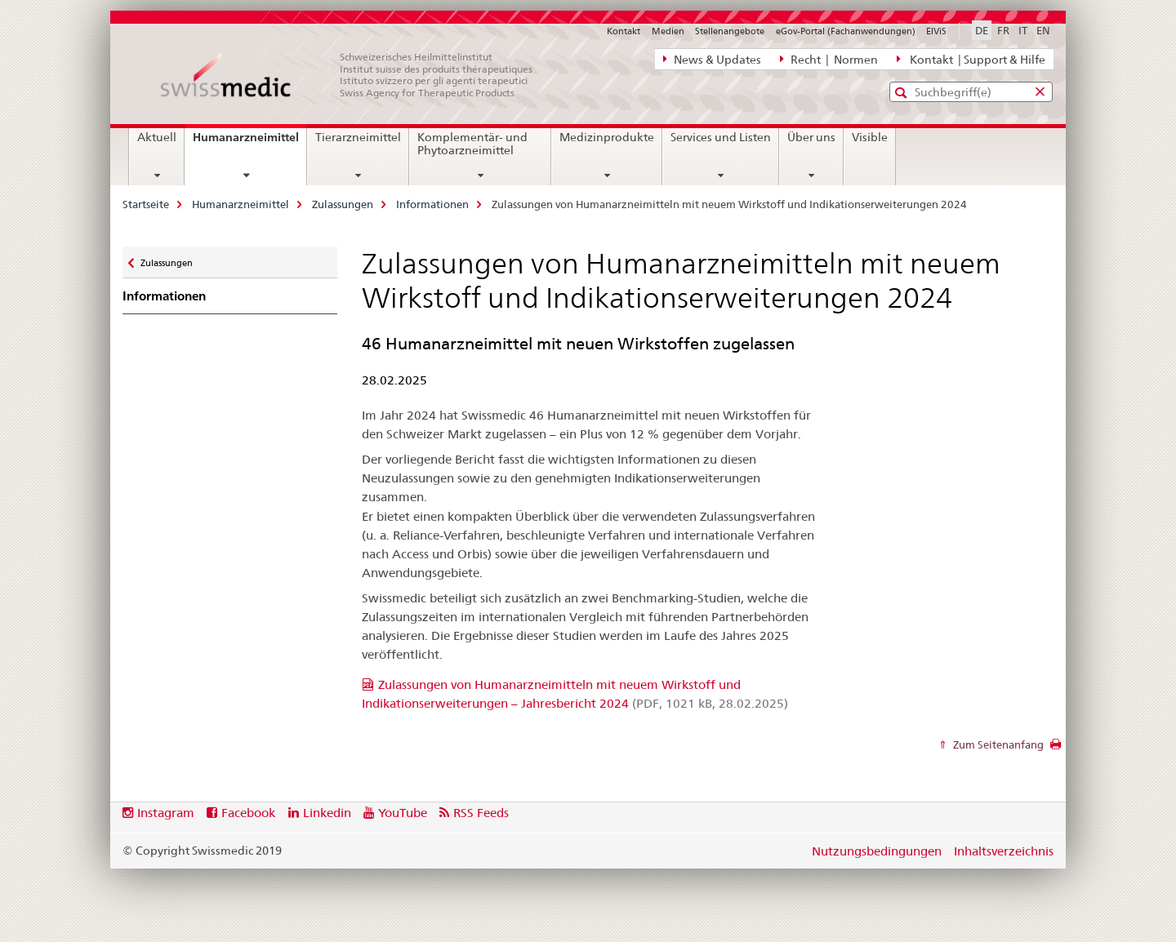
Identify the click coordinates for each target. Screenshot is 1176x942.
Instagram (165, 812)
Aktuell (156, 137)
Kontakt (623, 31)
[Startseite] (355, 75)
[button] (903, 92)
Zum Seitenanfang (997, 744)
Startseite (145, 204)
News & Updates (712, 59)
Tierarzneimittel (358, 137)
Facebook (248, 812)
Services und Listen (720, 137)
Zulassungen (342, 204)
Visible (870, 137)
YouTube (402, 812)
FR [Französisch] (1003, 30)
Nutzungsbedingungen (877, 851)
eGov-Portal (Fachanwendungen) (845, 31)
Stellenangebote (729, 31)
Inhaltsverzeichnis (1004, 851)
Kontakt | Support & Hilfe (971, 59)
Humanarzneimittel (249, 143)
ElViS (936, 31)
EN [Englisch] (1043, 30)
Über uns (811, 137)
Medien (668, 31)
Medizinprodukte (606, 137)
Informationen (432, 204)
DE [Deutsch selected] (981, 30)
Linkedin (327, 812)
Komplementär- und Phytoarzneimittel (472, 144)
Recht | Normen (829, 59)
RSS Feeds (481, 812)
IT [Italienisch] (1022, 30)
